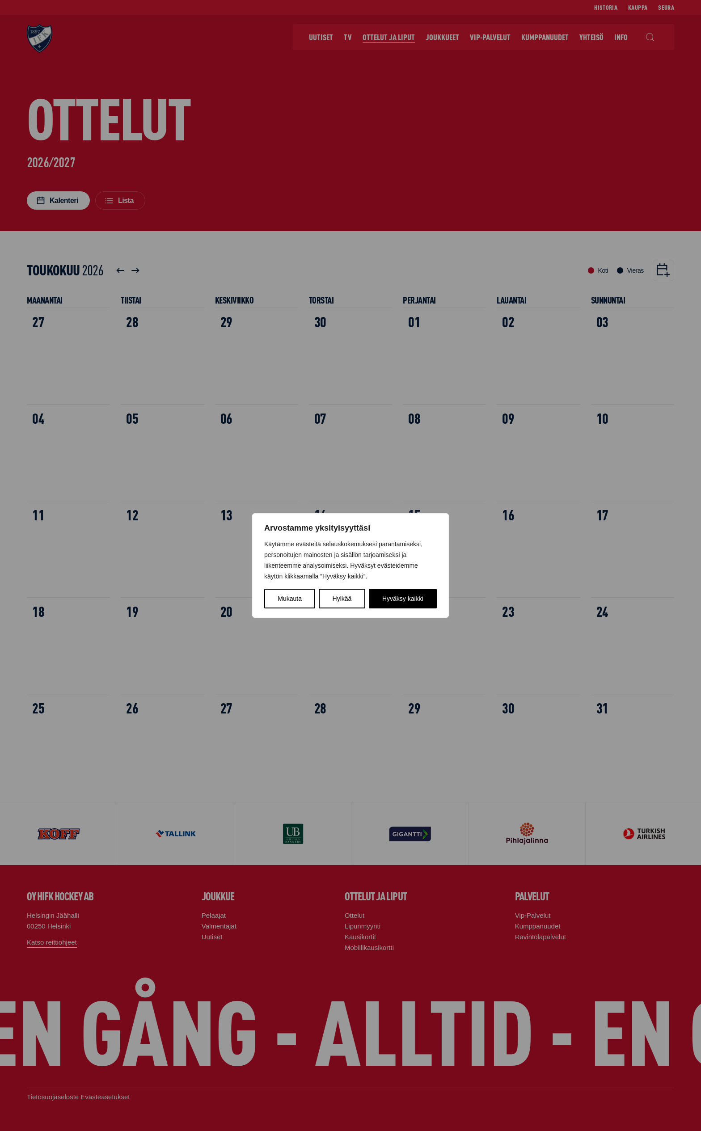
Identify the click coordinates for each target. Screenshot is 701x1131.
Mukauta (290, 598)
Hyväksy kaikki (402, 598)
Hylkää (342, 598)
